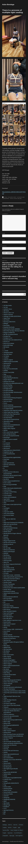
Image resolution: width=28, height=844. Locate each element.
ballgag (5, 824)
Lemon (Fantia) (7, 490)
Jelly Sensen (6, 448)
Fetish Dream (7, 396)
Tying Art (5, 707)
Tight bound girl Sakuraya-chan (11, 696)
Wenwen (5, 727)
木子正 (5, 808)
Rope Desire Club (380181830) (11, 607)
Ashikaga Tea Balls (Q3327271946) (12, 316)
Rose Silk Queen (7, 618)
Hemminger (6, 437)
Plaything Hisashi (8, 586)
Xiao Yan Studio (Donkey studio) (11, 741)
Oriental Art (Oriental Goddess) (11, 578)
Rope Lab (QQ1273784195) (9, 611)
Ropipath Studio (7, 615)
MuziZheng (6, 555)
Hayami (5, 430)
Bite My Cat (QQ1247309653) (10, 334)
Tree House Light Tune (9, 703)
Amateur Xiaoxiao (8, 314)
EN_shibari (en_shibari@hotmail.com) (13, 383)
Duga (4, 374)
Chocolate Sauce (7, 354)
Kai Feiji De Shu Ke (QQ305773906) (12, 475)
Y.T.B (4, 770)
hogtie (4, 833)
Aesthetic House (7, 309)
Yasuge (5, 776)
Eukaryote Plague (8, 387)
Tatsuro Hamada (7, 683)
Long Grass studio (8, 511)
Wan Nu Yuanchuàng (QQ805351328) (12, 719)
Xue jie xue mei (7, 765)
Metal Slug (6, 539)
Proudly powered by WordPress (16, 841)
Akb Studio (6, 311)
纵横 (4, 812)
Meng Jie (5, 537)
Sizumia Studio (7, 658)
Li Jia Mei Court (7, 493)
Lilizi (4, 502)
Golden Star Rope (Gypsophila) (11, 414)
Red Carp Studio (7, 598)
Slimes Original (7, 663)
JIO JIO (5, 461)
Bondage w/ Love (7, 338)
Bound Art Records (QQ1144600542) (12, 339)
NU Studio (6, 573)
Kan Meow (6, 479)
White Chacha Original (9, 730)
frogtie (15, 827)
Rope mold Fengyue (8, 613)
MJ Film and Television (9, 542)
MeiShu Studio (7, 531)
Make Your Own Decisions (10, 524)
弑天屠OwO (6, 806)
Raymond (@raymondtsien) (10, 596)
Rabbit (5, 595)
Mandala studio (7, 526)
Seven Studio (6, 631)
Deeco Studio (6, 365)
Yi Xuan (5, 781)
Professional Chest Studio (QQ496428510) (14, 587)
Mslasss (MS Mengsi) (9, 551)
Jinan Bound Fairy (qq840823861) (12, 457)
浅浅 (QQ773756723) (8, 810)
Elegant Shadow (7, 379)
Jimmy (5, 197)
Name (3, 233)
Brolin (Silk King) (8, 345)
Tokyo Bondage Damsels (9, 700)
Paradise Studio (7, 582)
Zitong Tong (6, 804)
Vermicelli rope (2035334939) (11, 716)
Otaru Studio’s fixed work (10, 580)
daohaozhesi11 (7, 363)
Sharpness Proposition (9, 638)
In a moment (6, 443)
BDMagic (5, 323)
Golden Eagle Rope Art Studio (11, 412)
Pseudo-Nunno (7, 589)
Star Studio (6, 669)
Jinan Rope (6, 459)
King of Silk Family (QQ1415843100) (12, 488)
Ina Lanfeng (6, 444)
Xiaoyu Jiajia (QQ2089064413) (11, 754)
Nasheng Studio (7, 560)
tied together (19, 835)
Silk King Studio (7, 649)
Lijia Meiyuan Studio (8, 501)
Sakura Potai (6, 625)
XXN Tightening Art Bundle (10, 768)
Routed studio (7, 622)
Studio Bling (6, 672)
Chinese (15, 198)
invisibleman (6, 446)
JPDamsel (5, 466)
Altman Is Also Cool (8, 312)
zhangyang (6, 797)
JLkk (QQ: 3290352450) (9, 464)
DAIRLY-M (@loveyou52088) (10, 361)
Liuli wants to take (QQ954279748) (12, 504)
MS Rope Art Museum (9, 549)
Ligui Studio (6, 499)
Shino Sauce (6, 645)
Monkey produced (8, 544)
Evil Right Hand (7, 388)
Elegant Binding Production (10, 377)
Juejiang (5, 470)
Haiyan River (6, 423)
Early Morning (7, 376)
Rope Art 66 (6, 604)
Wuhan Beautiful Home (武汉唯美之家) (13, 736)
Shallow (5, 633)
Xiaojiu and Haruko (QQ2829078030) (13, 743)
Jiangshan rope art (8, 452)
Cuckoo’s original (8, 359)
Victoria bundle (7, 718)
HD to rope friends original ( (11, 432)
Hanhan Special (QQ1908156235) (11, 425)
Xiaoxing (5, 748)
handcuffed (6, 830)
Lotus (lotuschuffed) (8, 513)
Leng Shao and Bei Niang (9, 491)
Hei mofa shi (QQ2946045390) (11, 435)
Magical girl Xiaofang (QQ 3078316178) (13, 522)
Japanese (10, 833)
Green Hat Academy (8, 415)
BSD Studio (6, 347)
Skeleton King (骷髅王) (9, 660)
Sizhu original (7, 656)
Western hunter (7, 728)
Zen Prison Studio (8, 794)
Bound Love (6, 341)
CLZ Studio (6, 356)
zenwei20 (6, 795)
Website (4, 245)
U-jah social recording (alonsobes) (12, 709)
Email (3, 239)
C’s (4, 349)
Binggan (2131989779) (9, 332)
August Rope (6, 318)
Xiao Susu (6, 739)
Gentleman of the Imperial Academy (12, 410)
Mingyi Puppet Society (9, 540)
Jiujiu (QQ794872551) (8, 463)
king (4, 486)
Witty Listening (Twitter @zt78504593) (13, 734)
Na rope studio (7, 557)
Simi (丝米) (6, 653)
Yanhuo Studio (7, 774)
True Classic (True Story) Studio (11, 705)
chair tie (11, 198)
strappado (5, 835)
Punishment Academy (9, 591)
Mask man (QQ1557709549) (10, 528)
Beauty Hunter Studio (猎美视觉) (11, 329)
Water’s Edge (6, 721)
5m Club (5, 307)
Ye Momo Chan (7, 779)
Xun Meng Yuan (7, 766)
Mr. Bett (5, 546)
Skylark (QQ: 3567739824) (10, 662)
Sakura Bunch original (9, 624)
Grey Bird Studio (7, 417)
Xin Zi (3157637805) (8, 757)
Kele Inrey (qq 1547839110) (10, 484)
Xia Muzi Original (8, 738)
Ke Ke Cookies (7, 482)
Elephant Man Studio (8, 381)
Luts (4, 520)
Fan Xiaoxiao (6, 394)
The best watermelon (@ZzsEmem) (12, 687)
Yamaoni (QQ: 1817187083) (10, 772)
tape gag (19, 198)
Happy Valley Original (9, 428)
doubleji (5, 370)
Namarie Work (7, 558)
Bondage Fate (6, 336)
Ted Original (6, 685)
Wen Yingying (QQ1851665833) (11, 725)
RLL (4, 602)
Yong (4, 785)
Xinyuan (5, 761)
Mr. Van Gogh (7, 548)
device (9, 827)
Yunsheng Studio (7, 788)
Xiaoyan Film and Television (11, 750)
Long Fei (5, 510)
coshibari (5, 358)
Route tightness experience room (12, 620)
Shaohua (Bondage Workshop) (11, 636)
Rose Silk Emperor (8, 616)
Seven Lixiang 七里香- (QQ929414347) (13, 629)
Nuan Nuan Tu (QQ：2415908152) (11, 575)
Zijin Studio (6, 803)
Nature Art (6, 562)
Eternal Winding (7, 385)
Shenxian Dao (7, 640)
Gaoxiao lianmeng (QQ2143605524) (12, 406)
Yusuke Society (7, 790)
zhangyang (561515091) (9, 799)
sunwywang (6, 678)
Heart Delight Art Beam (9, 434)
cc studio (5, 350)
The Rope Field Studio (9, 689)
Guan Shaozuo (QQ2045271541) (11, 419)
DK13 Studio (6, 367)
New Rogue (6, 566)
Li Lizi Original (7, 495)
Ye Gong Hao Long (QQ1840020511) (12, 777)
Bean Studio (6, 325)
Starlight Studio (7, 671)
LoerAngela (6, 508)
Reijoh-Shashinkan (8, 600)
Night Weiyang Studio (9, 569)
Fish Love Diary (7, 401)
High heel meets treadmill (10, 439)
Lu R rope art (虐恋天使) (9, 519)
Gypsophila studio (8, 421)
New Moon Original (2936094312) (12, 564)
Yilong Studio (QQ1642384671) (11, 783)
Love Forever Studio (8, 515)
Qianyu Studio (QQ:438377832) (11, 593)
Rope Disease (7, 609)
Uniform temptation (8, 714)
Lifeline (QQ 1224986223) (9, 497)
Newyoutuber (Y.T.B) (8, 567)
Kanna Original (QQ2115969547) (11, 481)
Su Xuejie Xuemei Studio (9, 674)
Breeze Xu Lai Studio (8, 343)
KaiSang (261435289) (8, 477)
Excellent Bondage (8, 390)
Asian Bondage (8, 4)
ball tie (10, 824)
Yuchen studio (7, 786)
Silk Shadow (6, 651)
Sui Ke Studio (6, 676)
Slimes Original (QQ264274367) (11, 665)
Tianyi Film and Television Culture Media (14, 690)
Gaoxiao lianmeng (8, 405)
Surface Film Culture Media (10, 681)
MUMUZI (5, 553)
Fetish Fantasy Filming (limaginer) (12, 397)
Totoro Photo (6, 701)
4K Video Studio (7, 305)
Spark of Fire (6, 667)
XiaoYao (5, 752)
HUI (4, 441)
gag (19, 827)
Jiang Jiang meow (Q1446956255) (11, 450)
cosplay (5, 827)
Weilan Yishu (6, 723)
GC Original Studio (8, 408)
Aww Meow (6, 320)
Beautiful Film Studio (9, 327)
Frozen (5, 403)
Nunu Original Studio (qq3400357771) (13, 577)
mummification (18, 833)
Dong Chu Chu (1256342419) (10, 368)
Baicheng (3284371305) (9, 321)
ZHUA (4, 801)
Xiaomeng (6, 747)
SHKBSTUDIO (7, 647)
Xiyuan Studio (7, 763)
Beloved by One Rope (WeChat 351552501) (13, 330)
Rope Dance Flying (8, 605)
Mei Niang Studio (7, 529)
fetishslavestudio (8, 399)
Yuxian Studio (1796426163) (10, 792)
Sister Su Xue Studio (8, 654)
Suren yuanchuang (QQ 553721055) (12, 680)
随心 (4, 814)
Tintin (5, 698)
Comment (5, 213)
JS (3, 468)
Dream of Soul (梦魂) (8, 372)
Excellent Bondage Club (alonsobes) (12, 392)
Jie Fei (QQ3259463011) (9, 453)
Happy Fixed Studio (8, 426)
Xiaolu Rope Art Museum (10, 745)
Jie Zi (4, 455)
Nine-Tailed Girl (7, 571)
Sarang (5, 627)
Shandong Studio (7, 634)
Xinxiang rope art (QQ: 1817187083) (12, 759)
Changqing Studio (8, 352)
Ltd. (4, 517)
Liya (4, 506)
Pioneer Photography (9, 584)
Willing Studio (7, 732)
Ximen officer (7, 756)
